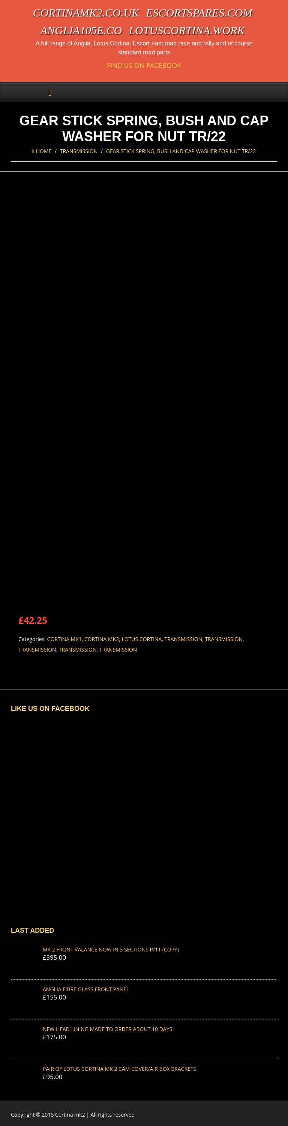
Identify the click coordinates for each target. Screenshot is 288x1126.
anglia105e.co (81, 30)
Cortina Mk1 (64, 639)
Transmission (79, 151)
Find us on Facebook (144, 65)
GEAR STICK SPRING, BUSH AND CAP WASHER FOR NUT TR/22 (181, 151)
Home (42, 151)
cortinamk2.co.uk (86, 12)
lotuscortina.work (186, 30)
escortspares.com (199, 12)
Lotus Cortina (142, 639)
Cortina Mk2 (101, 639)
